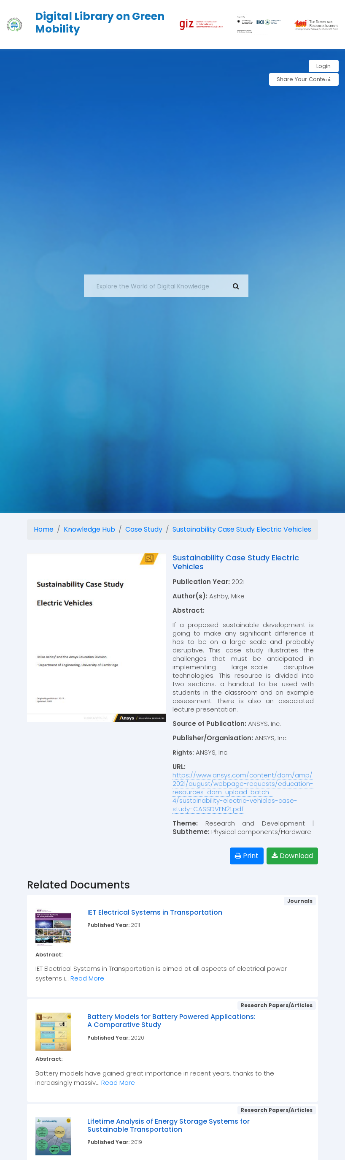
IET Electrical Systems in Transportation (154, 912)
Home (44, 529)
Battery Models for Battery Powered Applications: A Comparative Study (171, 1021)
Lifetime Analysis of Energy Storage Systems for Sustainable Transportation (168, 1125)
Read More (87, 978)
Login (322, 66)
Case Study (143, 529)
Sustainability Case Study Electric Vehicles (241, 529)
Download (292, 856)
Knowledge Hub (89, 529)
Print (247, 856)
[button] (330, 74)
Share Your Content (301, 80)
